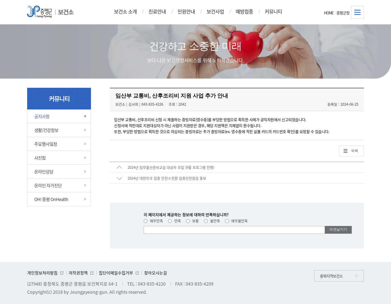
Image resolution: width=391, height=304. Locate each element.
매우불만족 (236, 220)
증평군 (39, 12)
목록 (354, 151)
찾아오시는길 (155, 273)
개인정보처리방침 (42, 273)
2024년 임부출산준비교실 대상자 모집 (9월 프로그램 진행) (171, 167)
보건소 (65, 11)
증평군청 (342, 12)
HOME (328, 12)
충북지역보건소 (331, 276)
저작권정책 (78, 273)
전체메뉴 (357, 12)
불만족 (212, 220)
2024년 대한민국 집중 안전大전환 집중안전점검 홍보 (167, 178)
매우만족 (153, 220)
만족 (174, 220)
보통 (192, 220)
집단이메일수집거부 (116, 273)
